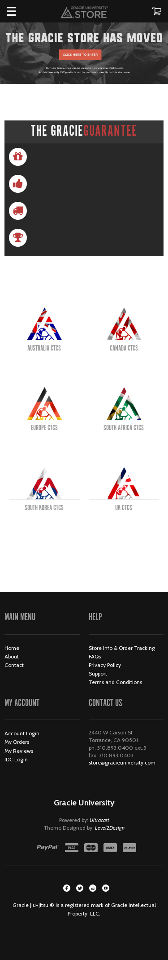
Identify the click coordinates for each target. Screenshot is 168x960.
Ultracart (99, 820)
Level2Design (110, 827)
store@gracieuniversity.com (122, 762)
